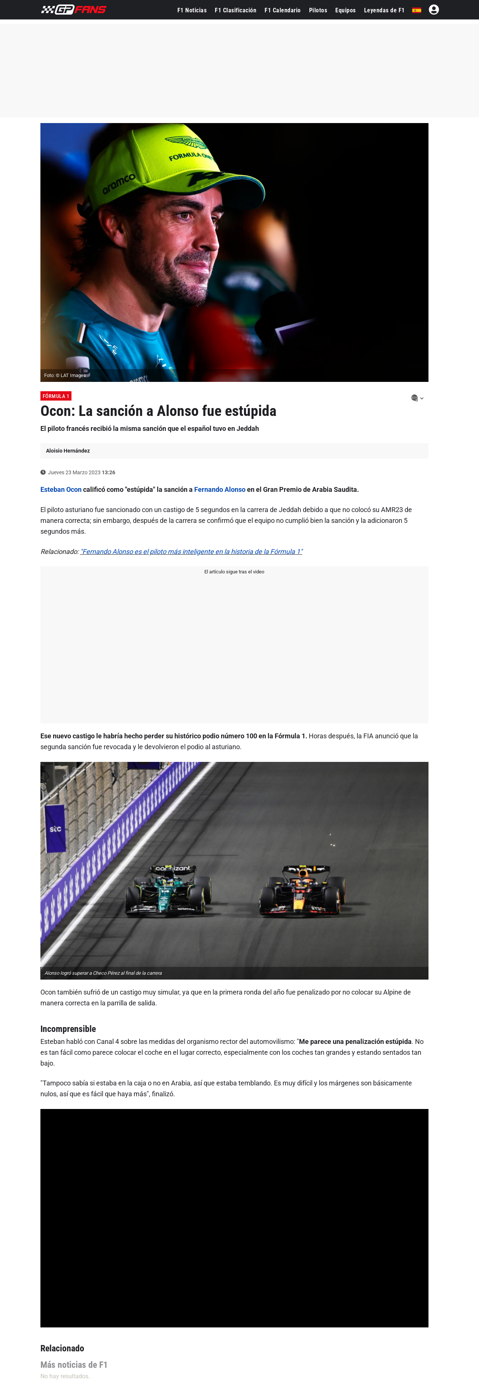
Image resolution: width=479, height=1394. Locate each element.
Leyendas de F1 (384, 10)
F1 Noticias (192, 10)
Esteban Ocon (61, 489)
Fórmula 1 (56, 396)
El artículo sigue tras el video (234, 572)
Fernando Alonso (219, 489)
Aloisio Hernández (68, 451)
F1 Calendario (283, 10)
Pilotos (318, 10)
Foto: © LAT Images (65, 375)
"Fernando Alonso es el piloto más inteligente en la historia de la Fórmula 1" (191, 551)
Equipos (345, 10)
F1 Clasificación (235, 10)
